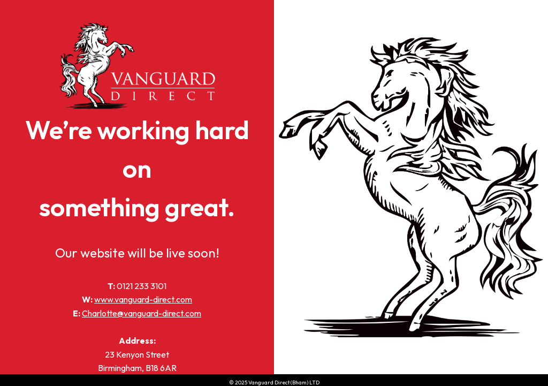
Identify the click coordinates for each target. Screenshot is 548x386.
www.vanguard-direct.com (143, 299)
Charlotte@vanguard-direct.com (141, 313)
